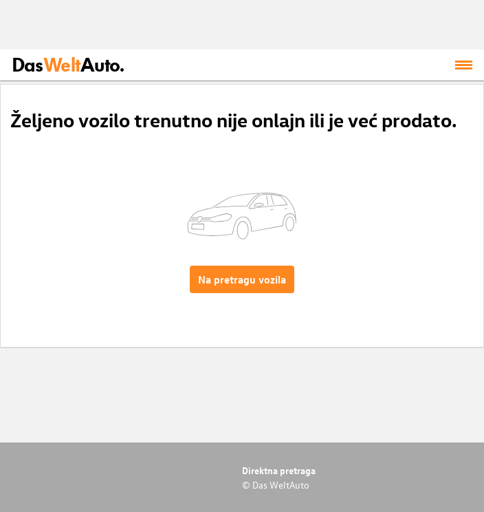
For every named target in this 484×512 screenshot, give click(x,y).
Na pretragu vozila (242, 279)
